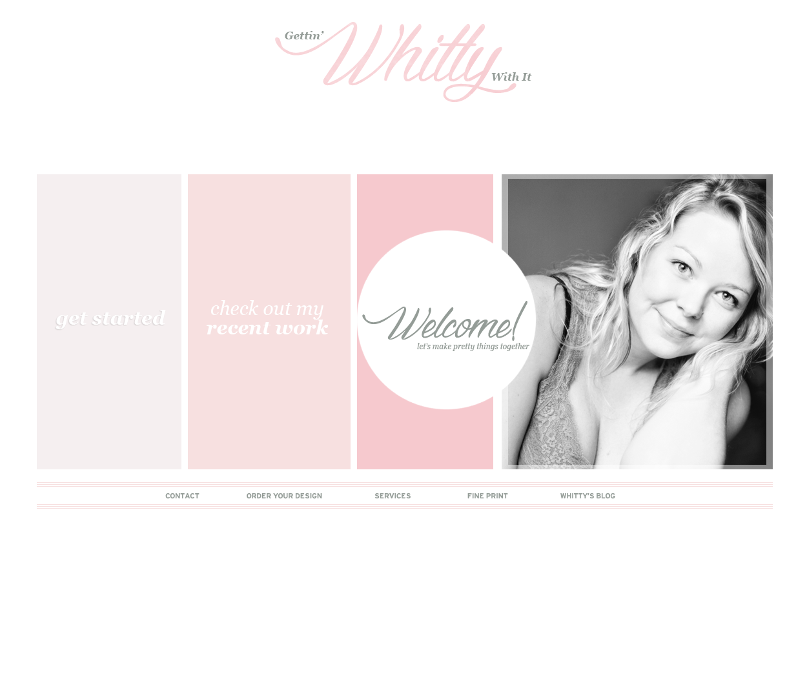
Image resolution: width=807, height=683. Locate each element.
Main (49, 152)
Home (403, 571)
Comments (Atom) (108, 590)
